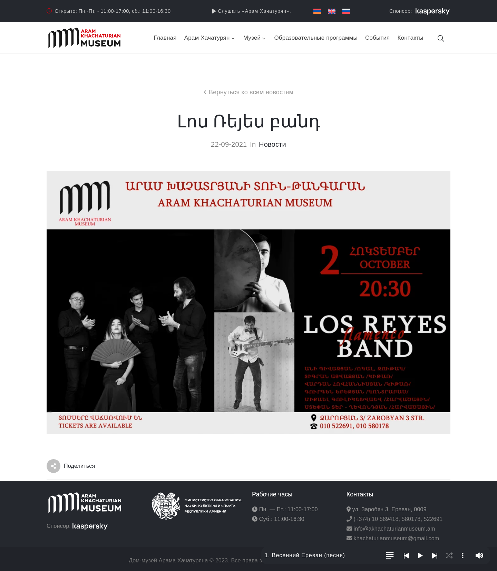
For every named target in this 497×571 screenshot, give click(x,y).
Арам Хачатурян (210, 38)
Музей (255, 38)
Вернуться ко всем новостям (251, 92)
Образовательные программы (316, 38)
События (377, 38)
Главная (165, 38)
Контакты (410, 38)
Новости (272, 144)
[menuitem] (317, 11)
